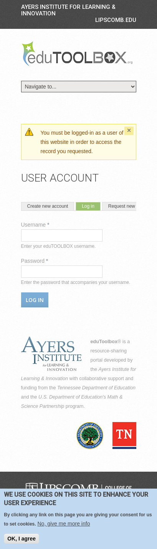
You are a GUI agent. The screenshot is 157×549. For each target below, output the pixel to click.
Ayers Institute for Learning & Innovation (68, 10)
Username (35, 225)
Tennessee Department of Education (96, 387)
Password (34, 261)
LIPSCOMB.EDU (115, 20)
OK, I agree (21, 542)
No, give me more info (63, 527)
